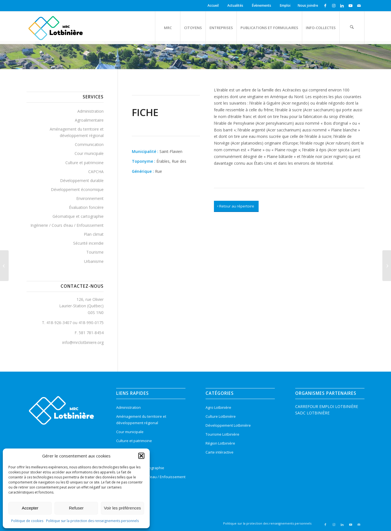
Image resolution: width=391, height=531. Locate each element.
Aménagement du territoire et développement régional (77, 132)
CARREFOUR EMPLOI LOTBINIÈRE (326, 406)
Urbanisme (94, 261)
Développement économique (77, 189)
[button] (141, 456)
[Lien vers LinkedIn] (342, 5)
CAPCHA (96, 171)
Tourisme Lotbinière (222, 434)
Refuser (76, 508)
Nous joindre (308, 5)
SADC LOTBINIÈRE (312, 413)
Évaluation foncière (86, 207)
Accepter (30, 508)
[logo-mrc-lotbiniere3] (55, 27)
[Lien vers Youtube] (350, 5)
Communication (89, 144)
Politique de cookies (27, 520)
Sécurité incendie (88, 243)
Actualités (235, 5)
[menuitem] (214, 5)
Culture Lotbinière (221, 416)
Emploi (285, 5)
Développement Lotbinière (228, 425)
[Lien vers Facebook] (325, 5)
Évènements (261, 5)
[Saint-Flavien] (386, 265)
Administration (90, 111)
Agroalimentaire (89, 120)
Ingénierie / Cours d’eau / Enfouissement (67, 225)
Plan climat (94, 234)
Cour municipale (89, 153)
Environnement (90, 198)
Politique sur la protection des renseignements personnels (92, 520)
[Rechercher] (351, 27)
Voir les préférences (122, 508)
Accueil (213, 5)
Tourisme (95, 252)
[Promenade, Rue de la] (4, 265)
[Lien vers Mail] (359, 5)
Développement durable (82, 180)
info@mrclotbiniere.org (83, 342)
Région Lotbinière (220, 443)
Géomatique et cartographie (78, 216)
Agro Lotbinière (218, 407)
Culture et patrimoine (84, 162)
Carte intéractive (219, 452)
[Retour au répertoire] (236, 206)
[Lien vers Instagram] (334, 5)
